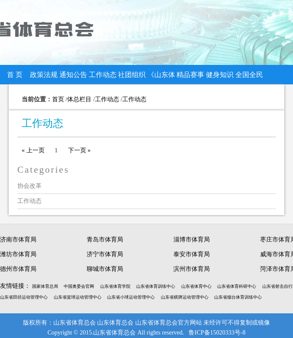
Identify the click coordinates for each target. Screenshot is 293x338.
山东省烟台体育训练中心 (238, 297)
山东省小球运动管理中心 (131, 297)
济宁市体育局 (105, 254)
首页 (58, 99)
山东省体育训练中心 (155, 286)
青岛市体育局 (105, 239)
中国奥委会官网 (79, 286)
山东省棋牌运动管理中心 (184, 297)
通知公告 (73, 74)
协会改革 (29, 186)
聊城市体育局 (105, 269)
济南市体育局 (18, 239)
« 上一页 (33, 150)
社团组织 (132, 74)
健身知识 (220, 74)
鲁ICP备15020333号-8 (217, 332)
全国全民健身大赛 (249, 77)
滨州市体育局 (191, 269)
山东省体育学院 (115, 286)
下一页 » (79, 150)
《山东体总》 (161, 77)
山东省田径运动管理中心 (24, 297)
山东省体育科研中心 (236, 286)
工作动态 (103, 74)
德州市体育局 (18, 269)
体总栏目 (79, 99)
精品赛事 (190, 74)
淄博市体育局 (191, 239)
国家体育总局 (45, 286)
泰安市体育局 (191, 254)
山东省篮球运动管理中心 (77, 297)
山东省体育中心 (196, 286)
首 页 (15, 74)
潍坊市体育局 (18, 254)
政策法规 (44, 74)
